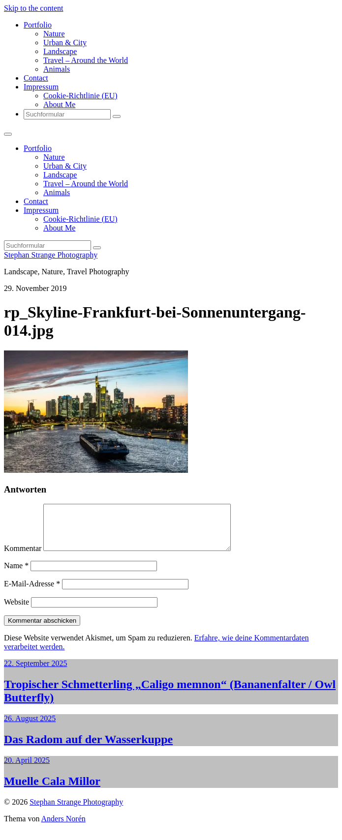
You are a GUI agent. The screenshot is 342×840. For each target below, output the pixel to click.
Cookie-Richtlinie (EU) (80, 95)
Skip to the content (33, 8)
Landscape (60, 51)
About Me (59, 104)
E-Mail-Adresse (32, 592)
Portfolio (38, 25)
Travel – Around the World (85, 60)
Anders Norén (63, 827)
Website (16, 611)
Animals (56, 69)
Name (16, 574)
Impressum (41, 87)
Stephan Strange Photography (50, 255)
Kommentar (22, 557)
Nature (54, 33)
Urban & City (65, 42)
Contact (36, 78)
